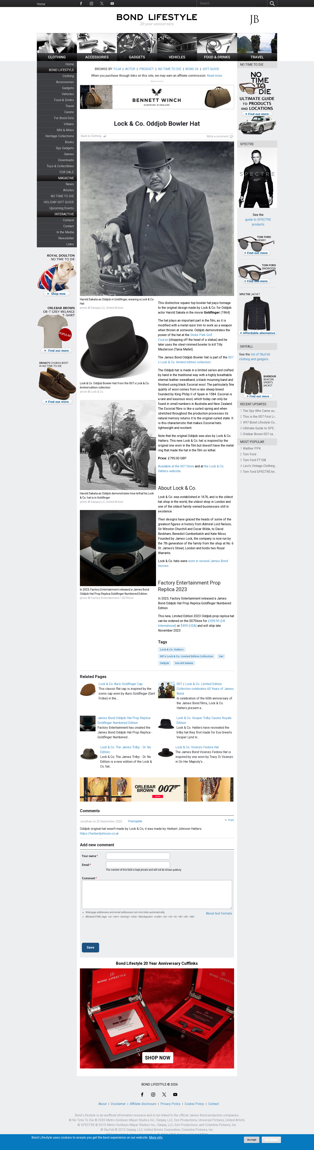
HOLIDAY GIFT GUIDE (59, 202)
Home (41, 4)
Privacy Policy (170, 1104)
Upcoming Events (61, 208)
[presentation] (112, 932)
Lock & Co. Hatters (171, 649)
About (102, 1104)
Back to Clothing (91, 136)
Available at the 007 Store (176, 466)
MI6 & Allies (65, 130)
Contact (68, 226)
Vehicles (68, 94)
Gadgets (68, 88)
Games (69, 154)
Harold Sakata (184, 663)
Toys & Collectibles (60, 166)
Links (70, 244)
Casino (69, 112)
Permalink (135, 821)
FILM (117, 69)
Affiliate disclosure (143, 1104)
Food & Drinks (64, 100)
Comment (88, 878)
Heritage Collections (59, 136)
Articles (68, 190)
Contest (68, 220)
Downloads (66, 160)
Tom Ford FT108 (254, 460)
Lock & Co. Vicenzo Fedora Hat (197, 747)
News (70, 184)
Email (85, 864)
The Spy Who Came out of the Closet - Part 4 (274, 411)
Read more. (215, 75)
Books (69, 142)
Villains (69, 124)
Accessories (65, 82)
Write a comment (217, 136)
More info (156, 1137)
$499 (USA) (189, 626)
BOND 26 (191, 69)
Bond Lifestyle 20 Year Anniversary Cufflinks (157, 963)
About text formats (219, 913)
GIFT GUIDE (211, 69)
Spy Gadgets (65, 148)
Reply (231, 820)
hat (221, 656)
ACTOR (130, 69)
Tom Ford (249, 454)
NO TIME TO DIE (62, 196)
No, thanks (271, 1139)
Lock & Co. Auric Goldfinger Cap (121, 684)
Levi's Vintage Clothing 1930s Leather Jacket (274, 466)
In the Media (65, 232)
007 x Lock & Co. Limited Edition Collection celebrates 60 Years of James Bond (205, 688)
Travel (69, 106)
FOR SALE (66, 172)
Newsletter (66, 238)
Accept (251, 1139)
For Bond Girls (64, 118)
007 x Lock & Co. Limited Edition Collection (186, 656)
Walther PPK (252, 448)
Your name (89, 856)
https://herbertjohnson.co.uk (99, 833)
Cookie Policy (194, 1104)
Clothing (68, 76)
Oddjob (164, 663)
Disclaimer (118, 1104)
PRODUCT (146, 69)
